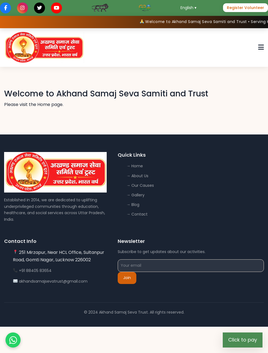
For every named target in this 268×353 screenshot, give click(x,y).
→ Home (134, 166)
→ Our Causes (140, 185)
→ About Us (137, 176)
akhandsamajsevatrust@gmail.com (53, 281)
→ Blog (132, 204)
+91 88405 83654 (35, 270)
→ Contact (137, 214)
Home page (50, 104)
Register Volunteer (245, 7)
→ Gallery (135, 195)
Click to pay (242, 339)
